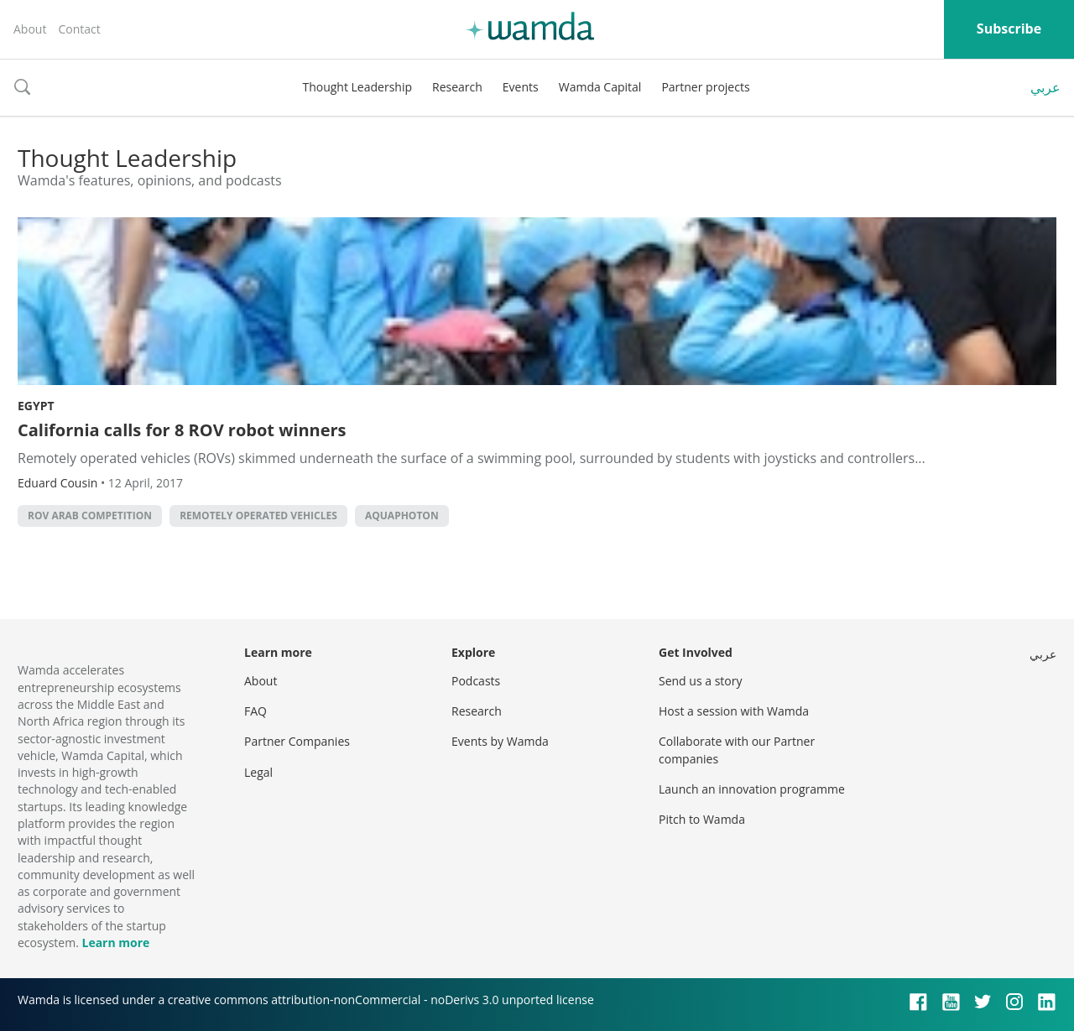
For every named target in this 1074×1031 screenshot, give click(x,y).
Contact (79, 29)
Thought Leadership (357, 87)
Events (521, 87)
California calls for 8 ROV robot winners (182, 430)
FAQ (255, 711)
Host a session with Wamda (734, 711)
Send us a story (700, 681)
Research (457, 87)
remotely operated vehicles (258, 515)
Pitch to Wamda (702, 819)
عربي (1045, 87)
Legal (258, 772)
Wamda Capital (600, 87)
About (29, 29)
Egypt (36, 406)
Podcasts (475, 681)
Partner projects (705, 87)
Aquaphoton (402, 515)
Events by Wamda (500, 741)
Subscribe (1009, 28)
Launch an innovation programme (752, 789)
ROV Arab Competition (90, 515)
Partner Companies (297, 741)
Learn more (115, 942)
